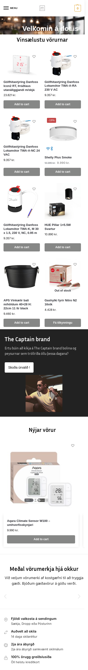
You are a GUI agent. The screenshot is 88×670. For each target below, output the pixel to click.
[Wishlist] (34, 56)
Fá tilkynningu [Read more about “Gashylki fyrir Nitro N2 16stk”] (62, 322)
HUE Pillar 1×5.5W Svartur (58, 227)
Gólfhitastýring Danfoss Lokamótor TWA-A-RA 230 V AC (62, 86)
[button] (77, 8)
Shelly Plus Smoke (58, 157)
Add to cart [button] (21, 104)
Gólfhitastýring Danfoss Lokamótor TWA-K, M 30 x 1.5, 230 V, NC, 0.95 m (21, 229)
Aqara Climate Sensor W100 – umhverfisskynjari (28, 523)
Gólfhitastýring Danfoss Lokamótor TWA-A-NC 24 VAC (22, 150)
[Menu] (11, 8)
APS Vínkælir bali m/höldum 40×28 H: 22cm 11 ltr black (18, 304)
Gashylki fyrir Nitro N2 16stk (61, 302)
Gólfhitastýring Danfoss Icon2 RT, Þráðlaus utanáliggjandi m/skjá (21, 86)
